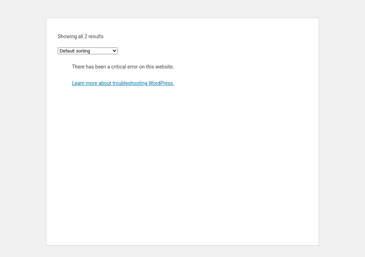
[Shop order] (88, 50)
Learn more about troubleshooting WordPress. (123, 83)
